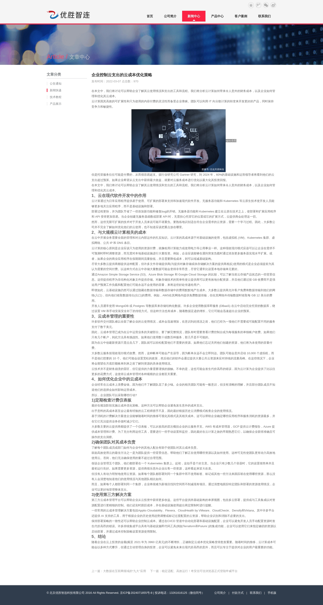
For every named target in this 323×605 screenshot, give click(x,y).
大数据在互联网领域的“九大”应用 (124, 571)
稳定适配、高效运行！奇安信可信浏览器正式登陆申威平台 (200, 571)
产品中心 (217, 16)
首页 (150, 16)
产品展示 (55, 103)
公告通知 (55, 83)
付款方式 (238, 592)
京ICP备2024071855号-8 (136, 592)
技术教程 (55, 97)
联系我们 (264, 16)
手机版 (272, 592)
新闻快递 (55, 90)
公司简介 (170, 16)
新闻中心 (194, 16)
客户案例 (241, 16)
